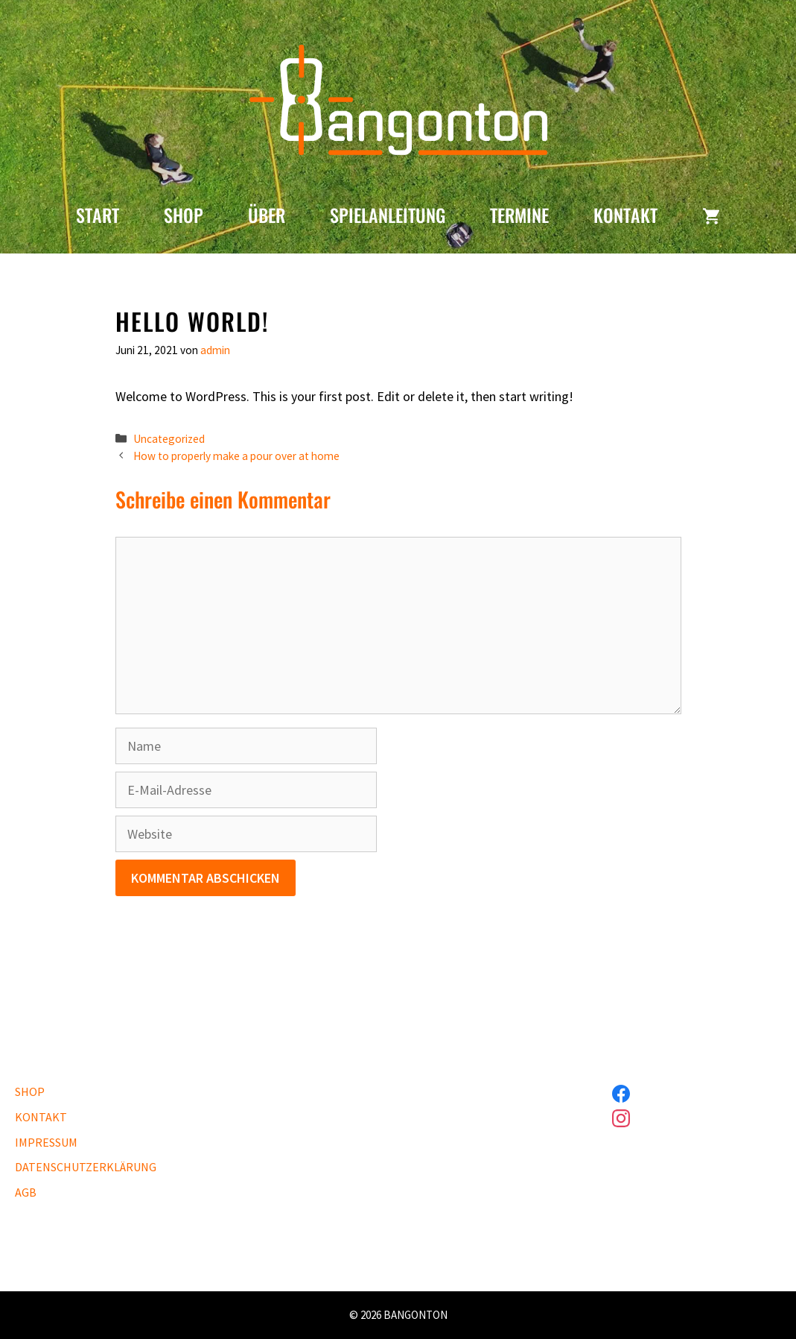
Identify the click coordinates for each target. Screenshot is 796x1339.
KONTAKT (625, 214)
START (97, 214)
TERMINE (519, 214)
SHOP (183, 214)
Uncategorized (169, 439)
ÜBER (266, 214)
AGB (25, 1192)
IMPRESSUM (46, 1142)
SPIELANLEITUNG (387, 214)
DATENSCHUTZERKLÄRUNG (85, 1166)
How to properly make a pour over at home (236, 456)
